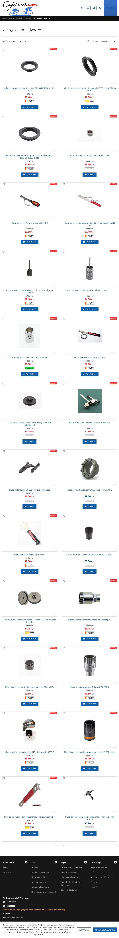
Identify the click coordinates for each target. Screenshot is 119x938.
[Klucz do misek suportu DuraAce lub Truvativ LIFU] (89, 490)
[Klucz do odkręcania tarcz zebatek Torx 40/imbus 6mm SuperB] (89, 818)
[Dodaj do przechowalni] (4, 50)
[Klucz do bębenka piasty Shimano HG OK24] (89, 155)
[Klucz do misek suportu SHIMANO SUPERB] (89, 687)
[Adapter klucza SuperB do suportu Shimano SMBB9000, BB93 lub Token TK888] (29, 156)
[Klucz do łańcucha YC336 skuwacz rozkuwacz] (29, 490)
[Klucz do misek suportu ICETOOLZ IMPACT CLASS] (89, 555)
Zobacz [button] (89, 174)
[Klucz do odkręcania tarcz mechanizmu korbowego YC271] (30, 817)
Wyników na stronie (9, 41)
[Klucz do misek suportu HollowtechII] (29, 555)
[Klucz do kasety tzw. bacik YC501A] (89, 357)
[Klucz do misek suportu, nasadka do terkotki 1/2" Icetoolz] (89, 752)
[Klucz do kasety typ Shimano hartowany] (29, 357)
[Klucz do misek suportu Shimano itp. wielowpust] (89, 620)
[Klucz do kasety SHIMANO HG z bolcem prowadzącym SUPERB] (29, 291)
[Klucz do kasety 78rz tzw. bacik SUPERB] (29, 223)
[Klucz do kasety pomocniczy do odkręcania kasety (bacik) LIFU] (89, 224)
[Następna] (116, 845)
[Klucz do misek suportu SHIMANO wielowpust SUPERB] (29, 752)
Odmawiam (84, 930)
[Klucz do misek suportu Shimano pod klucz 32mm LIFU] (29, 687)
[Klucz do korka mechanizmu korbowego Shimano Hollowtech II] (29, 423)
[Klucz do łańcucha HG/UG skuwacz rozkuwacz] (89, 422)
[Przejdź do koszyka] (113, 8)
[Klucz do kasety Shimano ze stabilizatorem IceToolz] (89, 290)
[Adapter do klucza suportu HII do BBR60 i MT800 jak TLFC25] (29, 89)
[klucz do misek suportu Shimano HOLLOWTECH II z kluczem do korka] (29, 621)
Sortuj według (93, 41)
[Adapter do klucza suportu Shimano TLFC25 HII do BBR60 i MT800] (89, 89)
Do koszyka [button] (29, 107)
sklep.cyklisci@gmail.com (15, 917)
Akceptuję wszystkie (105, 930)
